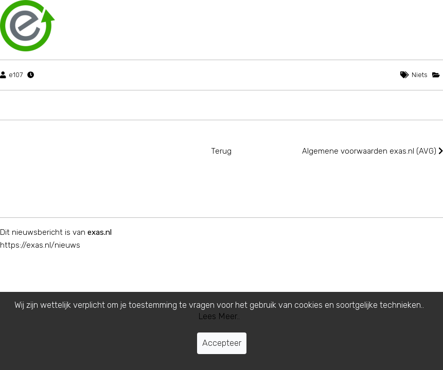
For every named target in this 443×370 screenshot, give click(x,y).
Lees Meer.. (219, 316)
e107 (16, 75)
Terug (221, 151)
